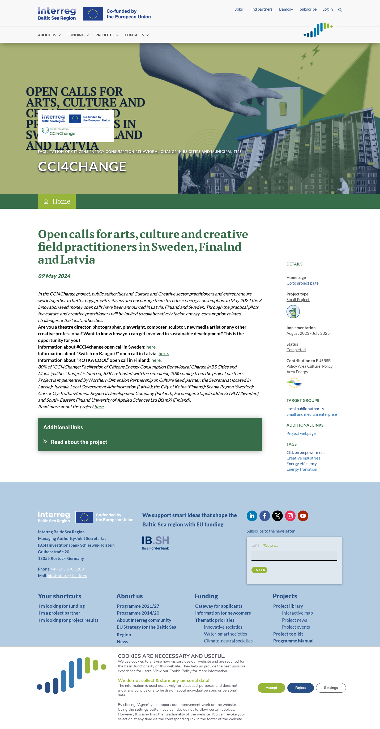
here (151, 347)
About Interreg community (144, 620)
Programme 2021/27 (138, 606)
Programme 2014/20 (138, 613)
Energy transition (302, 469)
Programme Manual (215, 655)
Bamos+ (286, 9)
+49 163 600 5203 (67, 569)
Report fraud (135, 719)
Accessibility (103, 719)
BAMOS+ (204, 675)
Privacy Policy (71, 719)
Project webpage (301, 433)
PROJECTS (105, 35)
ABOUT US (47, 35)
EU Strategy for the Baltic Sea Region (146, 630)
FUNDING (75, 35)
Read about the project (79, 442)
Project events (296, 627)
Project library (288, 606)
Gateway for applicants (218, 606)
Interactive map (297, 613)
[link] (65, 597)
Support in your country (219, 682)
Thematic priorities (214, 620)
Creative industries (303, 458)
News (122, 641)
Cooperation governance (228, 648)
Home (61, 201)
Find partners (261, 9)
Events (124, 648)
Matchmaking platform (218, 661)
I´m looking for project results (68, 620)
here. (164, 353)
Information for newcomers (223, 613)
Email (264, 545)
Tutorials (204, 668)
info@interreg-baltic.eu (67, 575)
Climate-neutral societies (228, 641)
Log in (327, 9)
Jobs (239, 9)
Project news (294, 620)
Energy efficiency (302, 463)
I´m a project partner (59, 613)
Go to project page (303, 283)
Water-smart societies (225, 634)
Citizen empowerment (306, 452)
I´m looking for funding (62, 606)
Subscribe (308, 9)
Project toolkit (288, 634)
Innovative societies (223, 627)
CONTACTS (134, 35)
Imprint (45, 719)
